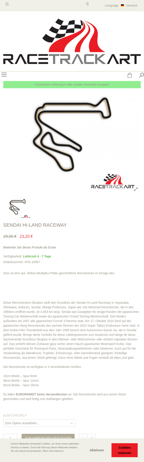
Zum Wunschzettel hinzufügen (83, 438)
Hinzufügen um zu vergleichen (92, 438)
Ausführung (14, 415)
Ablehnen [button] (97, 450)
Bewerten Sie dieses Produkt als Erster (29, 247)
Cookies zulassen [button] (124, 450)
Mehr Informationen (53, 451)
